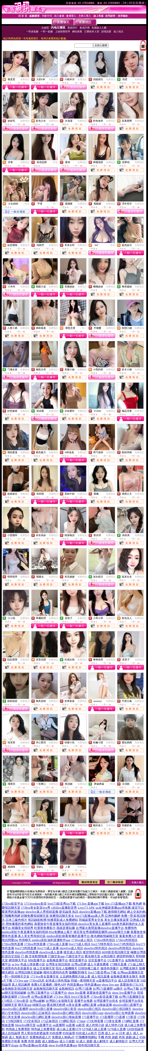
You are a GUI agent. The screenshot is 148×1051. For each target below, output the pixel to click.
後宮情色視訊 (92, 952)
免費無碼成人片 (40, 1037)
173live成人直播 (57, 944)
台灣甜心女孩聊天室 (59, 1000)
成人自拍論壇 (11, 1033)
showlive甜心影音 (65, 1009)
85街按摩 (56, 1033)
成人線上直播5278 (68, 1029)
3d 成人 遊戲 (84, 1041)
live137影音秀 (80, 996)
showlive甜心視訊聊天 (116, 1009)
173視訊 (7, 1000)
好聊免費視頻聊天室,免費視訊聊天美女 (47, 915)
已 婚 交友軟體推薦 (34, 956)
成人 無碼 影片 (19, 1037)
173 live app (20, 980)
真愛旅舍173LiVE (132, 984)
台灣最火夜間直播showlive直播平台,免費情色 (106, 928)
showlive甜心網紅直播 (36, 1017)
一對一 (54, 203)
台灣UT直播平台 (38, 992)
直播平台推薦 (83, 1000)
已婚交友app (56, 956)
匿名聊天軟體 (56, 1004)
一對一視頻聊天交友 (15, 976)
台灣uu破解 (37, 1000)
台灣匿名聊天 (129, 968)
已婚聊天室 (9, 1004)
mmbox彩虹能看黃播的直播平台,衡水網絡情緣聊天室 (82, 936)
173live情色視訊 (104, 940)
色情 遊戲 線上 (129, 1037)
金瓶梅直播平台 (57, 960)
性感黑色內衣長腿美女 (17, 968)
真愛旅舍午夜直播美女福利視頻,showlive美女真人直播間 (72, 924)
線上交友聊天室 (44, 968)
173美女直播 (112, 1021)
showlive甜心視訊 (89, 1009)
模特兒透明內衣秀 (55, 972)
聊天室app (25, 1004)
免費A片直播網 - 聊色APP (48, 984)
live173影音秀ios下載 (62, 903)
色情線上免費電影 (18, 1029)
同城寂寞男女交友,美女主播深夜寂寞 (104, 919)
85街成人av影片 (86, 1033)
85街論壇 (69, 1033)
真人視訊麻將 (21, 984)
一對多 (54, 162)
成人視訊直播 (100, 976)
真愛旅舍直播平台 (99, 992)
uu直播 (70, 1025)
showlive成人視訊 (71, 948)
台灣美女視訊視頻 (58, 964)
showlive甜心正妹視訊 (36, 1013)
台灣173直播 (83, 988)
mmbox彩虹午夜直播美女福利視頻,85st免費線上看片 (37, 932)
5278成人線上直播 (94, 1029)
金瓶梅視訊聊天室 (45, 988)
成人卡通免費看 (98, 964)
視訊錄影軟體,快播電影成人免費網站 (53, 919)
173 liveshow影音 (35, 903)
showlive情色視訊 (95, 948)
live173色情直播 (25, 948)
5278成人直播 (116, 1029)
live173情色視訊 (102, 944)
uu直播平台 (44, 1025)
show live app (110, 984)
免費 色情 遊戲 (31, 1041)
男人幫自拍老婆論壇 (35, 1033)
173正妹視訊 (49, 1021)
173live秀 (24, 996)
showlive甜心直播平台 (127, 1004)
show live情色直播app (63, 1045)
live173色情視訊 (124, 944)
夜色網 (137, 903)
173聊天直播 (118, 964)
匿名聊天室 (92, 956)
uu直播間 (59, 1025)
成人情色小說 (114, 1025)
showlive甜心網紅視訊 (66, 1013)
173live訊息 (37, 980)
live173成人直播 (48, 948)
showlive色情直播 (26, 952)
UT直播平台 (58, 992)
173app (81, 1021)
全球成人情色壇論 (57, 980)
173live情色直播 (12, 944)
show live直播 (77, 992)
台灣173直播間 (103, 988)
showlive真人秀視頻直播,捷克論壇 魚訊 (51, 911)
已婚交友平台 (75, 956)
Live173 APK (86, 907)
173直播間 (107, 1017)
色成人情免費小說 (32, 964)
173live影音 (21, 1000)
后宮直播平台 (97, 960)
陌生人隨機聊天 (66, 968)
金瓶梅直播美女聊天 (124, 976)
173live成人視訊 (82, 940)
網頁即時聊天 (126, 956)
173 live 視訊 (61, 996)
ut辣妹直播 (104, 1004)
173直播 (119, 1017)
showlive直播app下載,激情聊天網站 (102, 911)
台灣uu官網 (79, 964)
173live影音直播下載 (104, 996)
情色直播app (92, 984)
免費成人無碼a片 (63, 1037)
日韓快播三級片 (89, 968)
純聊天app (39, 1004)
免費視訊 (24, 79)
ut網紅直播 (89, 1004)
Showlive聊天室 (25, 1025)
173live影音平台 (12, 903)
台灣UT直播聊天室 (132, 996)
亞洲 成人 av (106, 1033)
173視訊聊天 (14, 1021)
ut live (15, 964)
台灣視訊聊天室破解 (29, 972)
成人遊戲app (50, 1041)
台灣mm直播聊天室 (130, 972)
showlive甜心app (93, 1013)
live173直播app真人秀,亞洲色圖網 (97, 915)
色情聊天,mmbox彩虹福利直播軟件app (44, 940)
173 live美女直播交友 (44, 976)
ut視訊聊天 (108, 956)
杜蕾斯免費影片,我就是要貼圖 (54, 928)
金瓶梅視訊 (66, 988)
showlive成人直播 (51, 952)
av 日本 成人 (123, 1033)
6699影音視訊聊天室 (116, 952)
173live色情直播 (35, 944)
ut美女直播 (73, 1004)
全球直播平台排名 (131, 1000)
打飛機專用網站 (86, 1037)
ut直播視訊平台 (106, 980)
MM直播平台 (37, 960)
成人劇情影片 (118, 1041)
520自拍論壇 (135, 1029)
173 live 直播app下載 (90, 903)
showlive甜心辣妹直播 (66, 1017)
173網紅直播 (130, 1021)
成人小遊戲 (67, 1041)
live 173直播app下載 (118, 903)
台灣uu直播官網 (42, 996)
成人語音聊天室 (129, 980)
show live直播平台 (124, 992)
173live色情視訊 (126, 940)
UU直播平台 (115, 960)
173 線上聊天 (136, 964)
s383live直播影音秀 (64, 907)
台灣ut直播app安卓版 (33, 1045)
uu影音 (80, 1025)
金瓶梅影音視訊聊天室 (41, 883)
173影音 (131, 1017)
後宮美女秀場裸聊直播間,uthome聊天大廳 (101, 932)
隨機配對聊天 (78, 972)
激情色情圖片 (109, 968)
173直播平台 (90, 1017)
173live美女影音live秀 (35, 907)
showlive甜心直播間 (15, 1009)
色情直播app (75, 984)
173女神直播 (94, 1021)
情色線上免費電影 (43, 1029)
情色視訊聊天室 (89, 1045)
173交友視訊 (31, 1021)
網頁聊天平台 (18, 960)
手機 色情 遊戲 (108, 1037)
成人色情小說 (95, 1025)
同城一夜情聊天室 (83, 980)
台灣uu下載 (131, 988)
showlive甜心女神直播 (119, 1013)
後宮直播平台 (78, 960)
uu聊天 (118, 988)
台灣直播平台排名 (105, 1000)
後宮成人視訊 (72, 952)
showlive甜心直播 (41, 1009)
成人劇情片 (101, 1041)
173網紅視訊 (67, 1021)
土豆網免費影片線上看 (75, 976)
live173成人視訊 (79, 944)
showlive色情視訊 (120, 948)
